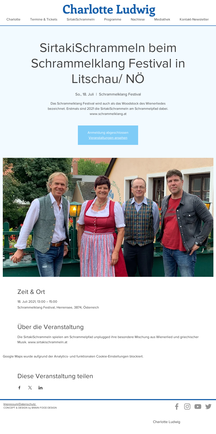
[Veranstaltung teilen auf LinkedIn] (41, 387)
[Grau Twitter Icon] (208, 406)
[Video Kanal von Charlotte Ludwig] (198, 406)
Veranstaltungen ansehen (108, 137)
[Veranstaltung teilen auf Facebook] (19, 387)
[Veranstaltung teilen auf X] (30, 387)
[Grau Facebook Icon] (177, 406)
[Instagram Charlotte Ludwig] (187, 406)
